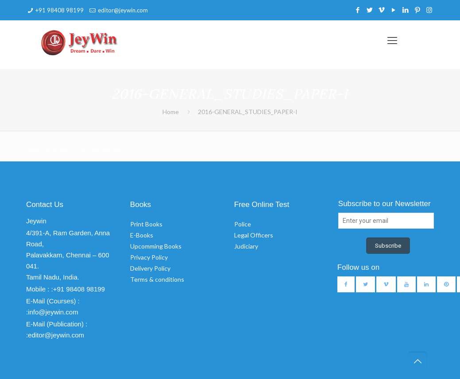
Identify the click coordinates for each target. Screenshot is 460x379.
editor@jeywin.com (123, 10)
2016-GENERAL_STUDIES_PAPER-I (248, 111)
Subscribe (388, 245)
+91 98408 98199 (59, 10)
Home (170, 111)
